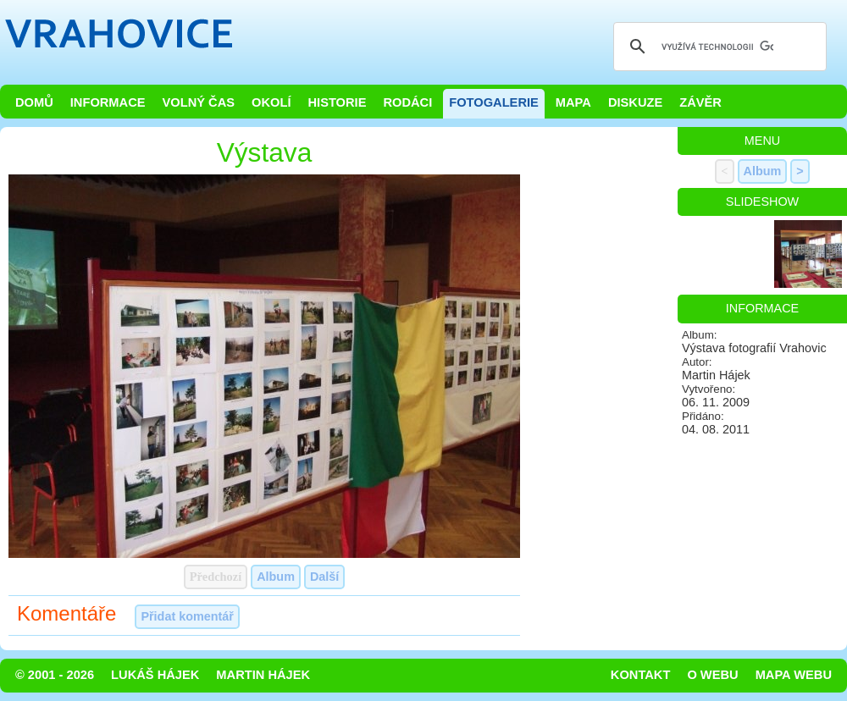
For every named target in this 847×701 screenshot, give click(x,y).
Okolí (271, 102)
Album (276, 576)
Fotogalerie (494, 102)
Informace (108, 102)
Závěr (700, 102)
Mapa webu (794, 675)
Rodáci (407, 102)
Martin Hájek (263, 675)
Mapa (573, 102)
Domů (34, 102)
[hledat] (717, 46)
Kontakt (641, 675)
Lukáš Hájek (155, 675)
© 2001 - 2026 (54, 675)
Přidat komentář (187, 616)
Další (324, 576)
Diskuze (635, 102)
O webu (712, 675)
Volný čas (199, 102)
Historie (336, 102)
